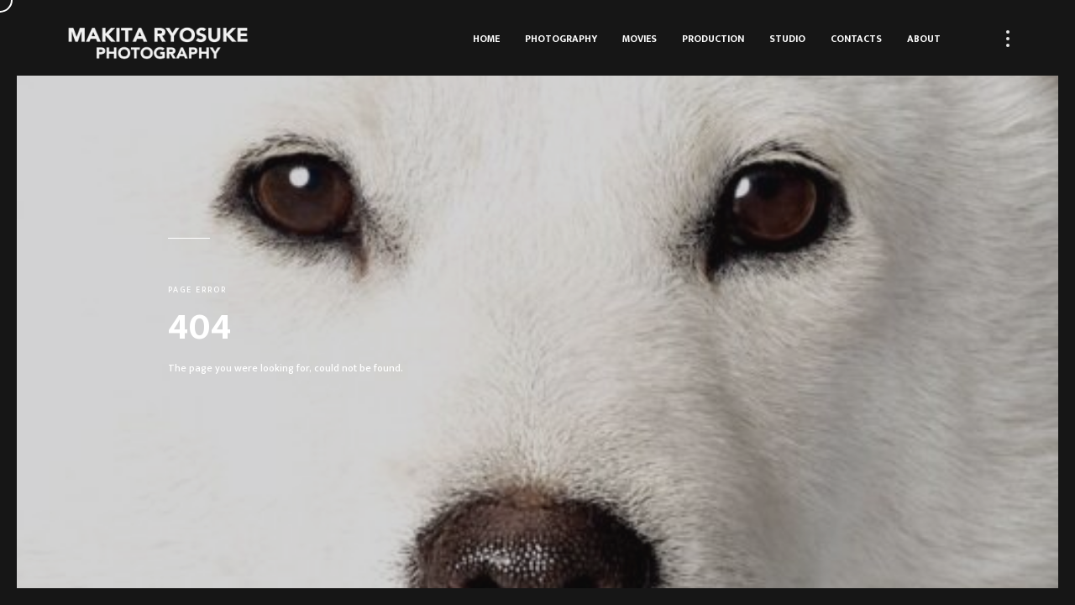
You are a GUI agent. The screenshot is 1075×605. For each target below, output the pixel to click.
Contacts (856, 38)
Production (713, 38)
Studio (787, 38)
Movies (639, 38)
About (924, 38)
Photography (561, 38)
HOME (486, 38)
